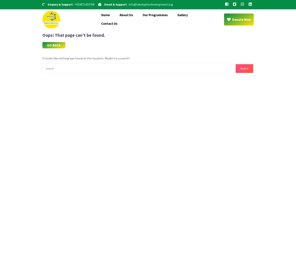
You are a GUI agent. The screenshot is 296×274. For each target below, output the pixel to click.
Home (105, 15)
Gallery (182, 15)
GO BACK (54, 45)
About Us (126, 15)
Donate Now (239, 19)
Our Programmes (155, 15)
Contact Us (109, 24)
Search (244, 68)
